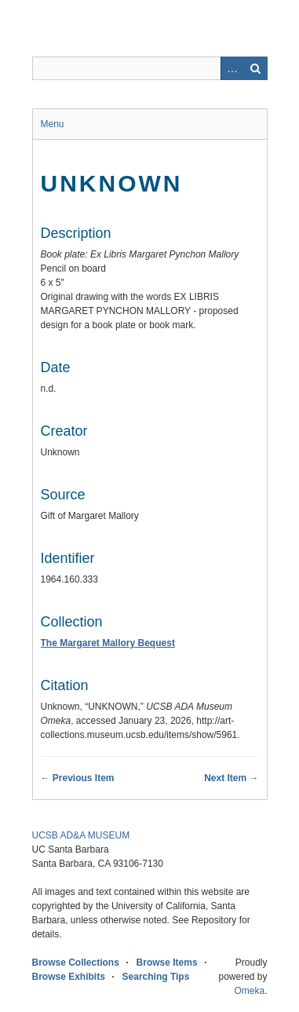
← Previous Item (78, 778)
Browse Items (167, 962)
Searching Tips (156, 976)
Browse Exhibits (68, 976)
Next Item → (231, 778)
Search (256, 68)
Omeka (249, 990)
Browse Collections (75, 962)
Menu (52, 124)
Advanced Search (232, 68)
